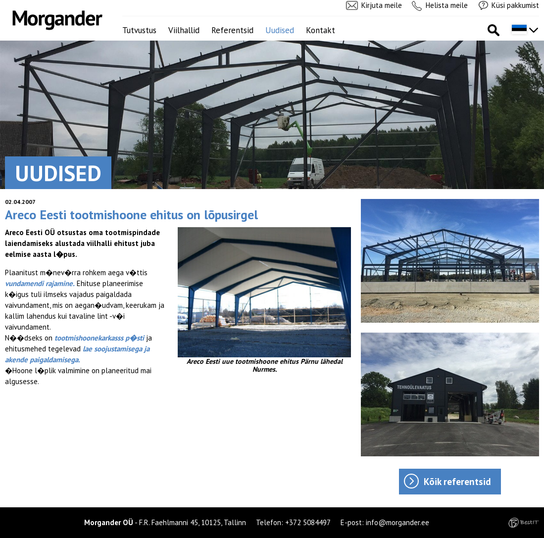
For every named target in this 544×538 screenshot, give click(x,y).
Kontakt (320, 30)
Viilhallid (183, 30)
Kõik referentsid (457, 482)
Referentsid (232, 30)
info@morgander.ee (397, 522)
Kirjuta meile (381, 5)
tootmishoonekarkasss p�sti (99, 337)
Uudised (279, 30)
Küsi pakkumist (515, 5)
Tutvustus (139, 30)
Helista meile (447, 5)
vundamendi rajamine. (40, 283)
